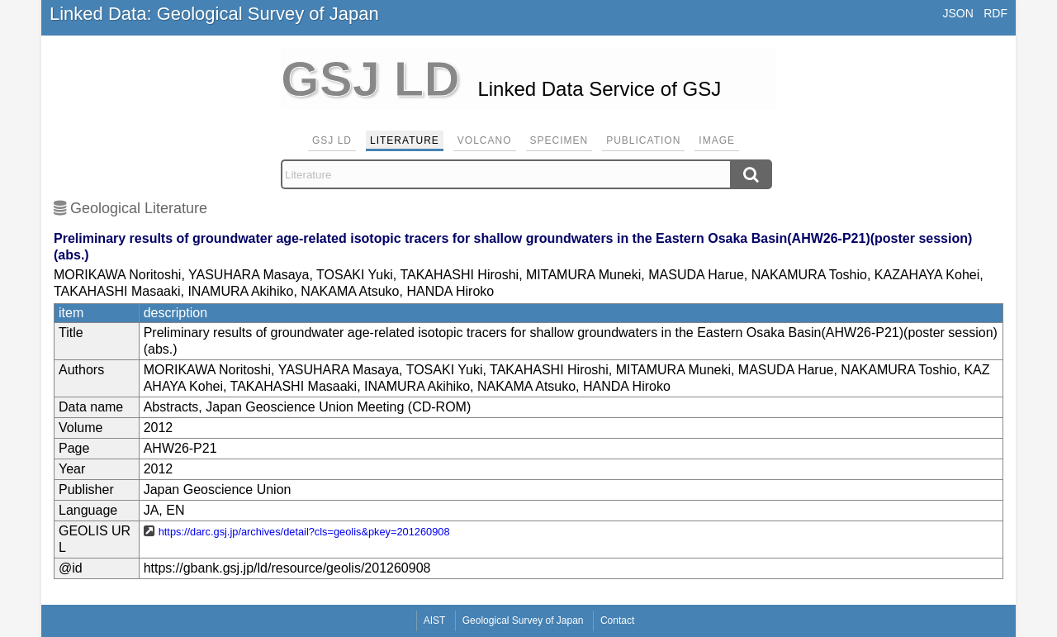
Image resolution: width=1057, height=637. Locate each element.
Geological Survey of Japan (523, 620)
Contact (617, 620)
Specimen (559, 140)
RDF (995, 13)
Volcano (484, 140)
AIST (435, 620)
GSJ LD (332, 140)
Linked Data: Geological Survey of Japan (214, 13)
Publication (643, 140)
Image (717, 140)
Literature (404, 140)
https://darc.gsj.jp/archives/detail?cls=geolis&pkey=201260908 (304, 531)
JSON (957, 13)
